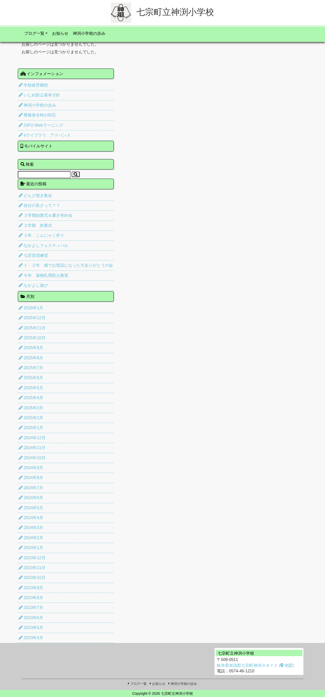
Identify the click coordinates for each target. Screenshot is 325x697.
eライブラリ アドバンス (45, 135)
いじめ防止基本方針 (39, 95)
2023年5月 (31, 627)
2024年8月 (31, 477)
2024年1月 (31, 548)
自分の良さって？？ (39, 205)
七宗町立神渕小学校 (162, 12)
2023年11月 (32, 568)
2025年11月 (32, 328)
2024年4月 (31, 518)
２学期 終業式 (35, 225)
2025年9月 (31, 348)
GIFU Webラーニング (41, 125)
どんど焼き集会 (35, 195)
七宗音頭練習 (33, 255)
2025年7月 (31, 368)
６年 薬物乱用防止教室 (43, 275)
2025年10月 (32, 338)
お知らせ (60, 33)
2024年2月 (31, 538)
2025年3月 (31, 408)
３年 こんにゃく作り (41, 235)
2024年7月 (31, 488)
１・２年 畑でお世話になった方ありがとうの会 (66, 265)
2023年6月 (31, 618)
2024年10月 (32, 458)
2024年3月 (31, 527)
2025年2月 (31, 418)
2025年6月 (31, 378)
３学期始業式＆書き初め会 (45, 215)
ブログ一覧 (34, 33)
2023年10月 (32, 577)
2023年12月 (32, 558)
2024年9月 (31, 468)
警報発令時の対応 (37, 115)
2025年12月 (32, 318)
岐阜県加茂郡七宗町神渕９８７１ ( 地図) (255, 665)
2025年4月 (31, 398)
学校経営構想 (33, 85)
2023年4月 (31, 638)
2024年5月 (31, 508)
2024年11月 (32, 448)
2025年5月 (31, 388)
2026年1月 (31, 308)
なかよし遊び (33, 285)
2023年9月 (31, 588)
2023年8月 (31, 598)
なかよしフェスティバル (43, 245)
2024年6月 (31, 498)
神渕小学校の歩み (89, 33)
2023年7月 (31, 607)
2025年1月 (31, 428)
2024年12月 (32, 438)
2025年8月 (31, 358)
